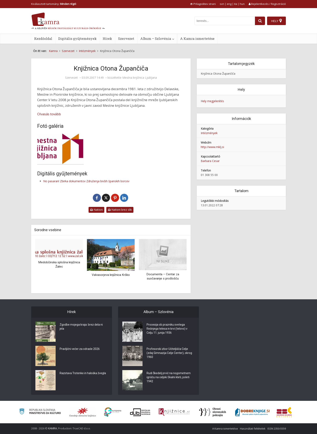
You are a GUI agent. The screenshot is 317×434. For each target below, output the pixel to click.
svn (222, 4)
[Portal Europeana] (112, 412)
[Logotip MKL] (60, 148)
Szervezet (126, 38)
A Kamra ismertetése (197, 38)
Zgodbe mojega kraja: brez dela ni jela (81, 326)
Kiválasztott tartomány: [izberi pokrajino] (53, 4)
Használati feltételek (252, 428)
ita (235, 4)
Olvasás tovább (49, 114)
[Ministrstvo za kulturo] (40, 412)
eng (229, 4)
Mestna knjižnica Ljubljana (139, 77)
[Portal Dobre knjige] (252, 412)
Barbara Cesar (210, 161)
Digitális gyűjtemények (77, 38)
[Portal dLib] (140, 412)
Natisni (96, 210)
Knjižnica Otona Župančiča (218, 73)
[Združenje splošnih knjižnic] (284, 412)
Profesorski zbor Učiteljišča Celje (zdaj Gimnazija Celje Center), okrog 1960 (169, 353)
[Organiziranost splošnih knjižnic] (82, 412)
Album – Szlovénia (155, 38)
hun (242, 4)
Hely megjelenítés (212, 101)
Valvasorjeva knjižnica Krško (111, 275)
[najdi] (260, 21)
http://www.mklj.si (212, 147)
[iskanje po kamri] (224, 21)
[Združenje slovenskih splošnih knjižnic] (174, 412)
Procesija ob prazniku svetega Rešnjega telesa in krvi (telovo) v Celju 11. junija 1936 (167, 328)
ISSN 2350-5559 (276, 428)
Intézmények (209, 133)
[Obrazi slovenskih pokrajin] (212, 412)
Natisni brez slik (120, 210)
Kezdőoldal (43, 38)
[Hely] (276, 21)
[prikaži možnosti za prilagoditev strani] (203, 4)
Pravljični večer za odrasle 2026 (80, 348)
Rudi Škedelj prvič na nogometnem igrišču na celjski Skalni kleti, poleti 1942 (169, 377)
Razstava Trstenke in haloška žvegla (83, 373)
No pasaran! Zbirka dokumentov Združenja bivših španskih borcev (86, 181)
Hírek (107, 38)
